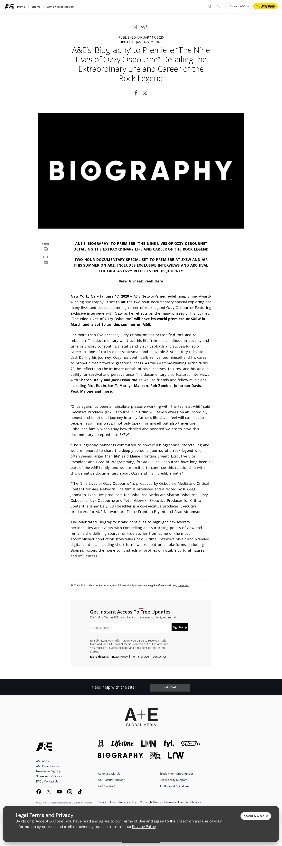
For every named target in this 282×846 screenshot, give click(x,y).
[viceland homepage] (190, 741)
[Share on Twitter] (146, 93)
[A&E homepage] (44, 744)
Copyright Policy (150, 800)
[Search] (210, 6)
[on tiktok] (80, 789)
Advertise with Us (109, 771)
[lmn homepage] (149, 741)
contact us (183, 585)
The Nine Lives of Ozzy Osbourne (101, 318)
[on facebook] (38, 789)
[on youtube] (59, 789)
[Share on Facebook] (136, 93)
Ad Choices (193, 800)
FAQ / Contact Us (47, 779)
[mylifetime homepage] (122, 741)
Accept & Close (256, 816)
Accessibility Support (173, 778)
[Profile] (218, 6)
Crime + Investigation (60, 6)
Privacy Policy (119, 656)
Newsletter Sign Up (48, 769)
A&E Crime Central (48, 764)
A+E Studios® (106, 784)
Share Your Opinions (49, 774)
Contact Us (160, 656)
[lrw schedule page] (176, 753)
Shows (36, 6)
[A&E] (9, 6)
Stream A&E (239, 6)
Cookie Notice (173, 800)
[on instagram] (69, 789)
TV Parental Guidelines (174, 784)
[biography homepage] (120, 753)
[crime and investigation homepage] (155, 753)
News (141, 27)
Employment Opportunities (176, 771)
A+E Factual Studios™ (111, 778)
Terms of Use (140, 656)
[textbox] (128, 628)
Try (265, 6)
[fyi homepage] (169, 741)
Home (21, 6)
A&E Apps (42, 759)
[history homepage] (101, 741)
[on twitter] (49, 789)
